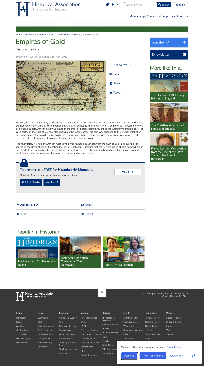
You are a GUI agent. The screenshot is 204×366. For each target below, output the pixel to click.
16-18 (84, 326)
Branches (178, 23)
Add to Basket (31, 182)
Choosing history (89, 339)
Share (115, 83)
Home (19, 35)
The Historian (151, 326)
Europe (169, 326)
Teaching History (153, 322)
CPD (40, 322)
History (148, 330)
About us (182, 16)
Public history (129, 29)
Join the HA (51, 182)
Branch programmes (132, 330)
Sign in (127, 171)
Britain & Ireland (173, 322)
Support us (168, 16)
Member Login (23, 339)
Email (114, 74)
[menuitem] (24, 23)
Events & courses (86, 29)
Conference (167, 29)
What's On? (128, 326)
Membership (137, 16)
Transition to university (91, 334)
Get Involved (22, 330)
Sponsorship (129, 339)
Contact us (153, 16)
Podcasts (158, 23)
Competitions (44, 339)
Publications (136, 23)
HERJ (147, 339)
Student (64, 23)
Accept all (129, 356)
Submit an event (149, 29)
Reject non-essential (153, 356)
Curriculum (43, 318)
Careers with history (90, 343)
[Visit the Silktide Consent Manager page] (193, 355)
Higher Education (89, 23)
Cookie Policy (173, 347)
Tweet (115, 92)
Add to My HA (120, 65)
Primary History (45, 343)
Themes (70, 29)
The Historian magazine (28, 29)
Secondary (44, 23)
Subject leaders (45, 330)
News (19, 322)
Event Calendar (130, 318)
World (77, 35)
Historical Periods (53, 29)
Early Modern (64, 35)
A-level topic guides (90, 330)
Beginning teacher (46, 326)
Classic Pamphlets (153, 334)
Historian (114, 23)
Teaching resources (68, 349)
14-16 (84, 322)
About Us (20, 326)
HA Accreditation (45, 334)
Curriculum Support (68, 318)
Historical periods (89, 318)
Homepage (21, 318)
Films (102, 29)
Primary (24, 23)
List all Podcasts (173, 318)
